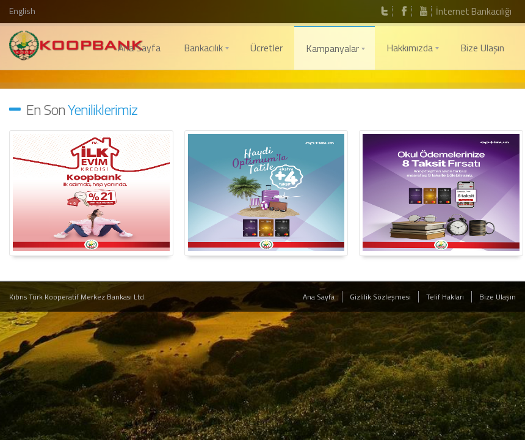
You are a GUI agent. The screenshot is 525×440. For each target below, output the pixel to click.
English (22, 10)
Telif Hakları (445, 296)
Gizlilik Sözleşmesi (380, 296)
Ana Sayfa (319, 296)
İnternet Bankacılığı (474, 11)
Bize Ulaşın (497, 296)
